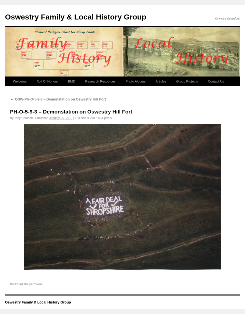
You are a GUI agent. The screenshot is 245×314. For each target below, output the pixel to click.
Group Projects (187, 81)
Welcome (19, 81)
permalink (35, 284)
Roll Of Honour (47, 81)
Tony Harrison (23, 118)
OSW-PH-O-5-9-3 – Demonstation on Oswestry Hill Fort (58, 99)
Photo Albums (136, 81)
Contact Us (216, 81)
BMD (71, 81)
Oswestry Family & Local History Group (75, 17)
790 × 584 (96, 118)
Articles (161, 81)
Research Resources (100, 81)
